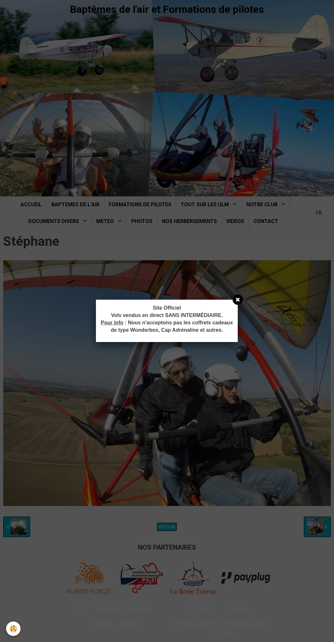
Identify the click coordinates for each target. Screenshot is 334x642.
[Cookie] (13, 628)
